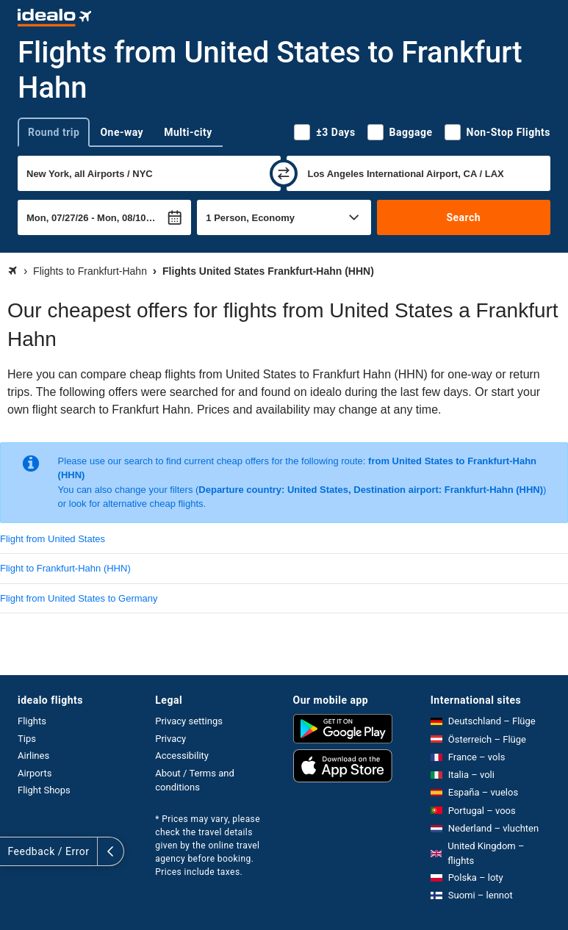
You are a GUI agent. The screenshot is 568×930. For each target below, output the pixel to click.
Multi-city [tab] (188, 132)
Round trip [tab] (53, 132)
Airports (34, 773)
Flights (32, 721)
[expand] (13, 851)
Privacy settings (189, 721)
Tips (27, 738)
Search (463, 217)
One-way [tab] (121, 132)
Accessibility (182, 755)
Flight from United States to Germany (79, 598)
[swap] (284, 173)
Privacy (170, 738)
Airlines (33, 755)
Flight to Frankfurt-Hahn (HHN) (65, 568)
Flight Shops (44, 790)
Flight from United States (52, 538)
